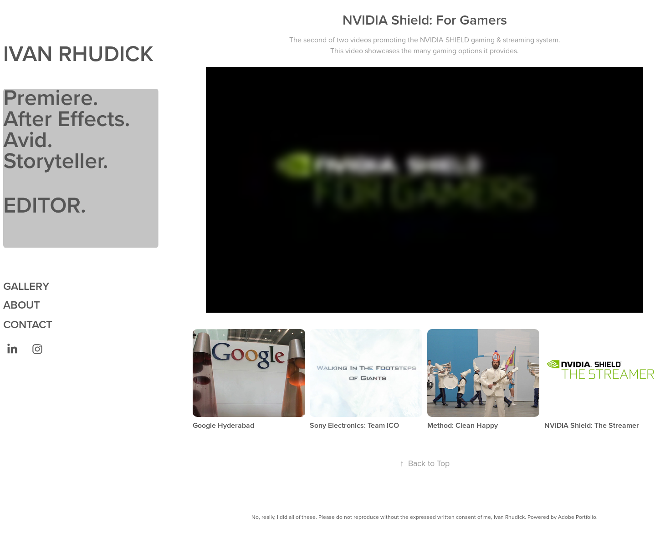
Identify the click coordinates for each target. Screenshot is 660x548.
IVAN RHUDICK (78, 53)
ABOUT (21, 305)
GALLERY (26, 286)
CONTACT (27, 324)
